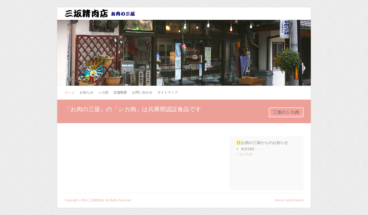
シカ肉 (103, 92)
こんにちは (245, 154)
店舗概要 (120, 92)
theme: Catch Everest (289, 200)
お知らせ (86, 92)
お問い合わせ (142, 92)
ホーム (70, 92)
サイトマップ (167, 92)
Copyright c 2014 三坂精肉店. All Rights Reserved (98, 200)
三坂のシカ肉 (286, 112)
